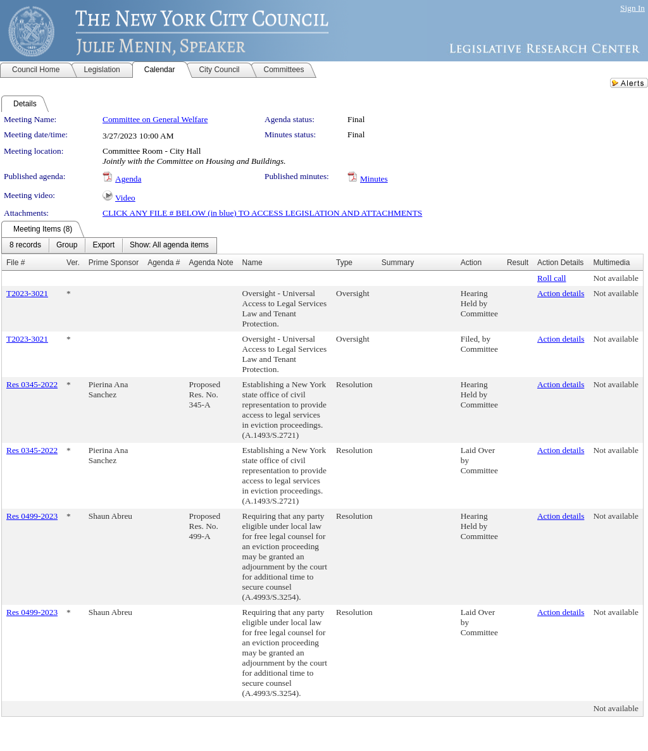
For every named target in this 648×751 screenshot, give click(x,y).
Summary (398, 262)
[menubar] (109, 245)
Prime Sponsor (114, 262)
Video (125, 197)
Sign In (632, 8)
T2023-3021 (27, 293)
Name (252, 262)
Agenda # (163, 262)
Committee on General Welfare (155, 119)
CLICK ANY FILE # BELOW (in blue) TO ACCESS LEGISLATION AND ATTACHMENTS (262, 213)
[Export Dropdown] (103, 245)
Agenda (128, 178)
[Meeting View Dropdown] (169, 245)
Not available (615, 278)
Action (471, 262)
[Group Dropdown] (67, 245)
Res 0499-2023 (32, 516)
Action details (560, 293)
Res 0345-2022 (32, 384)
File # (15, 262)
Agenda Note (211, 262)
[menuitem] (25, 245)
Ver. (73, 262)
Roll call (551, 278)
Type (344, 262)
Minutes (374, 178)
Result (517, 262)
